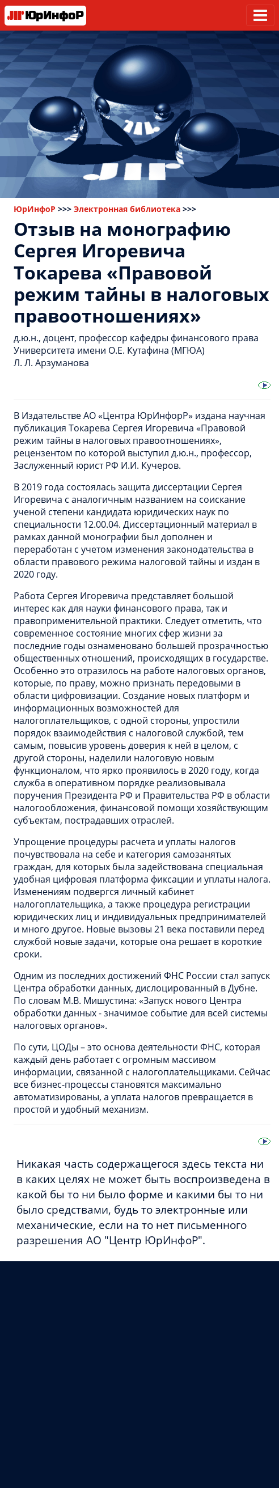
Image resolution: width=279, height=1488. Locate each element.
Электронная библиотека (127, 209)
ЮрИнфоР (35, 209)
